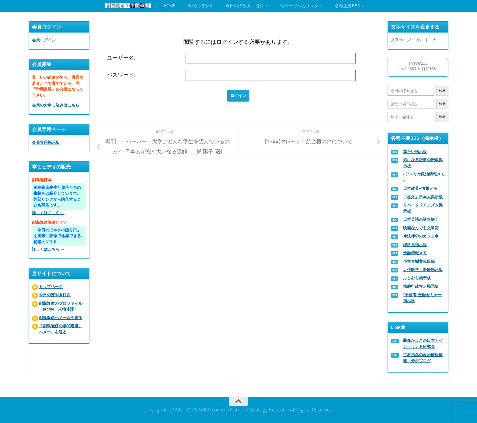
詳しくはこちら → (48, 212)
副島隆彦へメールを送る (60, 317)
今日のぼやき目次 (55, 295)
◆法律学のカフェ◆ (421, 236)
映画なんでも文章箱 (421, 228)
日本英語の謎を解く (421, 219)
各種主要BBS (347, 6)
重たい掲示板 (415, 151)
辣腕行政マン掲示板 (421, 286)
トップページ (51, 286)
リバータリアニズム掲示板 (423, 208)
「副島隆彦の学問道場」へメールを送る (60, 329)
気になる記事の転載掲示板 (423, 163)
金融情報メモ (415, 253)
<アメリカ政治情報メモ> (424, 177)
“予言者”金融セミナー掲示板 (422, 298)
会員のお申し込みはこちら (55, 105)
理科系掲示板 (415, 244)
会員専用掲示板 (46, 142)
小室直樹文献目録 (419, 261)
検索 (442, 91)
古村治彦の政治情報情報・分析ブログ (423, 357)
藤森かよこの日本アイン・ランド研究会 (423, 343)
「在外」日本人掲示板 (423, 197)
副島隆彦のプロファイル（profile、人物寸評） (60, 306)
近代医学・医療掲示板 (423, 269)
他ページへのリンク (299, 6)
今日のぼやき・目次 (244, 6)
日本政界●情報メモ (420, 188)
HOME (170, 6)
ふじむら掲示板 (417, 278)
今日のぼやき (200, 6)
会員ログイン (44, 40)
